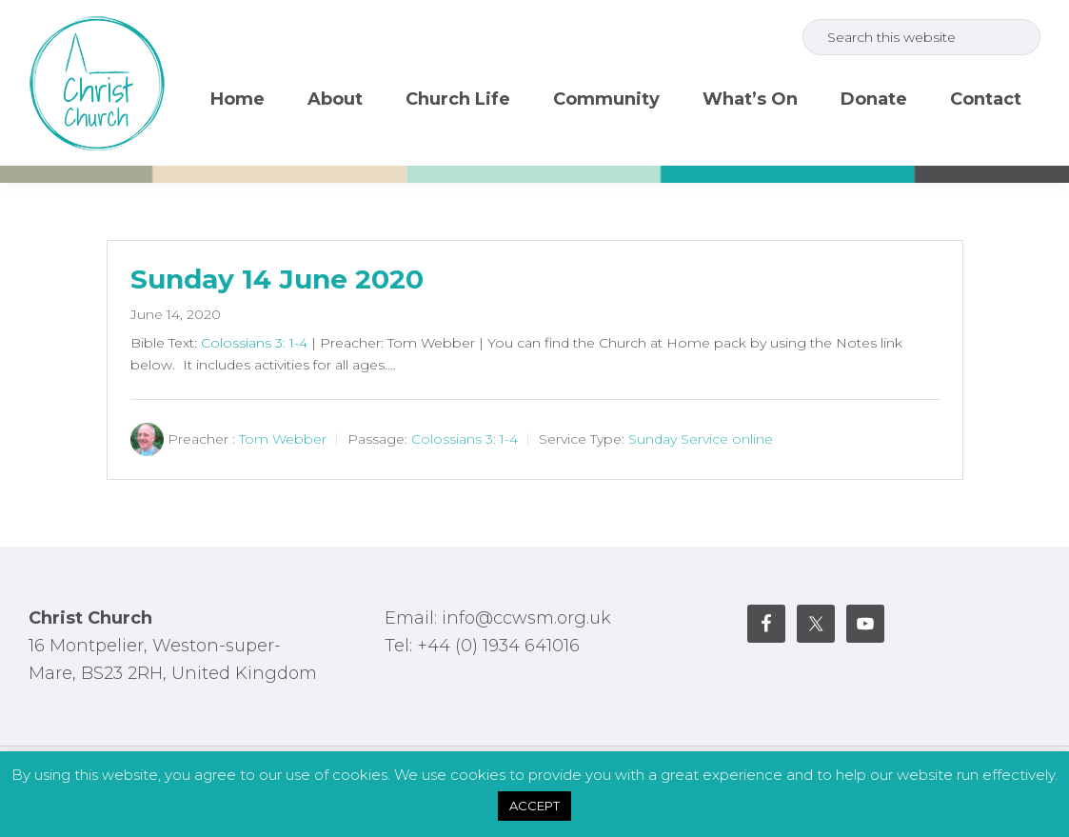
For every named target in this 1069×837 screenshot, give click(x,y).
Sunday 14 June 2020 (277, 279)
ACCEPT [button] (534, 805)
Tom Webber (283, 439)
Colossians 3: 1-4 (254, 342)
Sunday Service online (700, 439)
